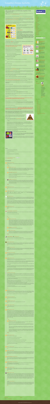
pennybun (8, 206)
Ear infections (37, 20)
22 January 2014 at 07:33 (11, 309)
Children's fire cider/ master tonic (42, 68)
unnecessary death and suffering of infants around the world (12, 19)
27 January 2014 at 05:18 (11, 346)
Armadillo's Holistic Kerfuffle (17, 3)
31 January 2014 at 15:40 (11, 372)
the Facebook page (14, 68)
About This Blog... (38, 83)
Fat (10, 158)
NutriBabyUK (10, 227)
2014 (37, 103)
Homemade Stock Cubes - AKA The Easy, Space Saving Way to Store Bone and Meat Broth (42, 76)
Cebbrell (8, 350)
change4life (8, 158)
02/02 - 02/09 (38, 110)
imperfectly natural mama (9, 356)
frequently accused (28, 18)
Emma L (8, 346)
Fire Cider (37, 23)
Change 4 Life (21, 16)
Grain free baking (37, 24)
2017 (37, 101)
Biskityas (8, 372)
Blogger (31, 402)
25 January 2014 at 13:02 (14, 179)
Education (37, 21)
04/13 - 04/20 (38, 107)
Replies (8, 217)
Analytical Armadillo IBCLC (10, 236)
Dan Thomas (10, 179)
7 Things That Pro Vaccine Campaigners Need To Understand (41, 51)
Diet (9, 158)
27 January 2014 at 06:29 (12, 230)
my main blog (11, 70)
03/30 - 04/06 (38, 108)
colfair (9, 230)
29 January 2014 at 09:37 (15, 356)
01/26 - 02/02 (38, 111)
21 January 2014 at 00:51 (16, 236)
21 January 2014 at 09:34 (12, 252)
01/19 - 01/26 (38, 112)
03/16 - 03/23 (38, 109)
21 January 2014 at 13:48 (12, 272)
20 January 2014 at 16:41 (11, 162)
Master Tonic (37, 28)
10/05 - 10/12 (38, 105)
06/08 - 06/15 (38, 106)
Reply (7, 164)
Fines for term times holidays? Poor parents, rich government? (42, 46)
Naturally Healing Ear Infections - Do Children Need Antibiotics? (42, 60)
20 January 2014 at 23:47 (11, 206)
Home (21, 397)
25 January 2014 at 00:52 (14, 227)
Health (12, 158)
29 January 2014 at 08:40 (11, 350)
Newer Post (6, 397)
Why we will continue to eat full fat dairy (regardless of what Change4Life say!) (42, 42)
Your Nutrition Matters (18, 118)
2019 (37, 100)
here (17, 90)
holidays (37, 27)
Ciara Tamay (8, 272)
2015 (37, 102)
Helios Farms (8, 252)
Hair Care (37, 25)
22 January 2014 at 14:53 (13, 320)
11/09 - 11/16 (38, 104)
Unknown (8, 162)
